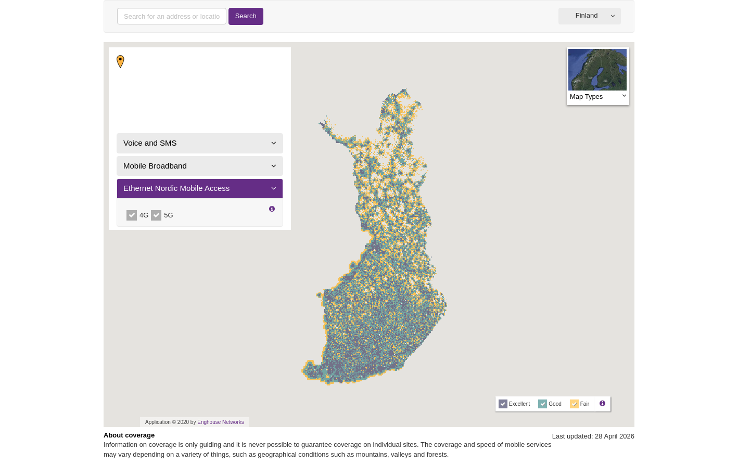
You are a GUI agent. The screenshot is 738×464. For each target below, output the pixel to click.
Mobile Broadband (155, 165)
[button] (589, 16)
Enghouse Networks (220, 422)
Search (246, 16)
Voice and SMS (150, 142)
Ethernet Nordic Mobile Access (176, 188)
